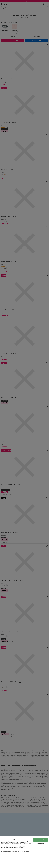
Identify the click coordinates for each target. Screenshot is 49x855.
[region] (24, 845)
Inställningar (40, 843)
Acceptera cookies (40, 840)
